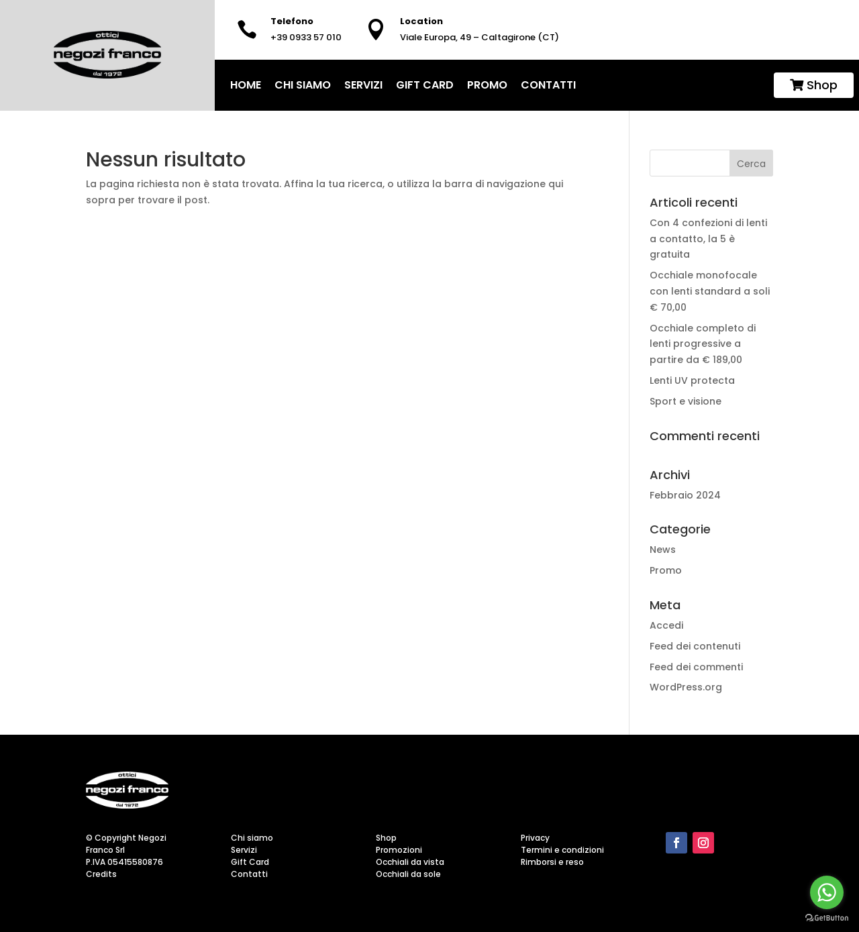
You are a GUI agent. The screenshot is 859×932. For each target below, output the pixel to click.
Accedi (666, 625)
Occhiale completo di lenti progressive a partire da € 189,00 (703, 344)
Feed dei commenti (696, 667)
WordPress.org (686, 687)
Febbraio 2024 (685, 495)
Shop (814, 84)
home (245, 85)
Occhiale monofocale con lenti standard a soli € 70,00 (710, 291)
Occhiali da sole (408, 874)
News (663, 549)
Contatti (548, 85)
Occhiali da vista (410, 862)
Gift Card (425, 85)
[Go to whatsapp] (827, 892)
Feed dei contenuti (695, 646)
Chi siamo (302, 85)
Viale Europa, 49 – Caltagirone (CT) (479, 37)
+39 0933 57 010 (306, 37)
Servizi (363, 85)
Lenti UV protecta (694, 380)
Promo (487, 85)
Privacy (535, 837)
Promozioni (399, 850)
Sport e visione (687, 401)
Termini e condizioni (562, 850)
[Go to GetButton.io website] (826, 918)
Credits (101, 874)
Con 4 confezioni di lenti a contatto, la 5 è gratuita (708, 239)
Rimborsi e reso (552, 862)
